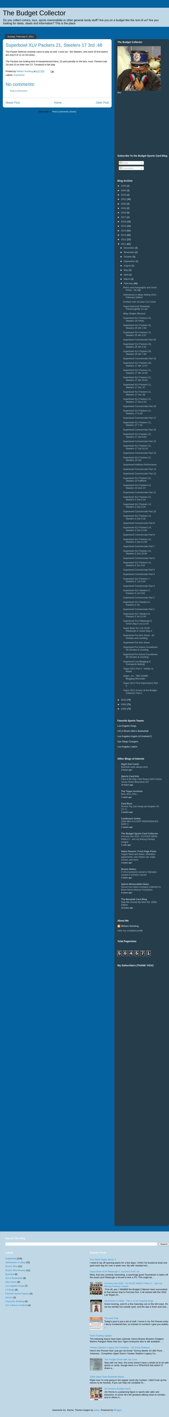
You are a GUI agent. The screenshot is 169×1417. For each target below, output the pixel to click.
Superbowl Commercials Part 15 (139, 441)
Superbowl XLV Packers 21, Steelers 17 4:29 (137, 412)
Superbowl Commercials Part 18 (139, 406)
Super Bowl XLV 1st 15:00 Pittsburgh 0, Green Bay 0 (137, 629)
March (127, 279)
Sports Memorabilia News (135, 884)
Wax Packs (11, 1282)
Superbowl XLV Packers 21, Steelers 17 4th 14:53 (137, 371)
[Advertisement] (155, 1057)
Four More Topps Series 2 (103, 1259)
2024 (124, 190)
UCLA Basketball (14, 1278)
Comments (126, 168)
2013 (124, 235)
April (126, 274)
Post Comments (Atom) (64, 111)
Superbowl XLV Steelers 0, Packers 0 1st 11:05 (136, 615)
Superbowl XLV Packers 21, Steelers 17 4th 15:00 (137, 378)
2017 (124, 217)
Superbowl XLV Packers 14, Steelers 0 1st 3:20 (137, 564)
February (129, 283)
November (129, 252)
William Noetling (130, 926)
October (128, 256)
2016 (124, 221)
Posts (124, 163)
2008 (124, 708)
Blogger (117, 1410)
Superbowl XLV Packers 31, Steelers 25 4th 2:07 (137, 334)
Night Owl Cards (130, 764)
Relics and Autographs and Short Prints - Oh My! (140, 289)
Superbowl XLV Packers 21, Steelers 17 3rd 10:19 (137, 447)
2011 (124, 244)
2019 (124, 208)
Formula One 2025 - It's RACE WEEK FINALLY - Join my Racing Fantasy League (139, 839)
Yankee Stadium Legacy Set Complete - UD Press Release (120, 1347)
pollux (97, 1410)
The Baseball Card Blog (134, 899)
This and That (111, 1318)
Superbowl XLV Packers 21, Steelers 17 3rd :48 (137, 393)
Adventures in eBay (15, 1262)
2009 (124, 704)
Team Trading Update (101, 1335)
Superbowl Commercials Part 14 (139, 453)
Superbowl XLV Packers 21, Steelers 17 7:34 (137, 424)
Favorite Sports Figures (17, 1293)
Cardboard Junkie (131, 818)
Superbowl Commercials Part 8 (139, 534)
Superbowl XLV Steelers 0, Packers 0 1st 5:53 (136, 591)
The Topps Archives (132, 791)
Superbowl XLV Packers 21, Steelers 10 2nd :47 (137, 486)
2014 (124, 230)
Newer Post (13, 102)
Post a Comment (18, 91)
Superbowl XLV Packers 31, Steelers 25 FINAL (137, 319)
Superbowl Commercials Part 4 (139, 574)
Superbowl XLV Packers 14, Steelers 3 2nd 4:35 (137, 517)
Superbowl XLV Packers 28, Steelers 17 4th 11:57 (137, 364)
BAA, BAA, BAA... (129, 794)
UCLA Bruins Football (16, 1305)
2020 (124, 203)
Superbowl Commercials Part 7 (139, 546)
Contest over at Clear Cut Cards (139, 301)
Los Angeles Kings (14, 1285)
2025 (124, 185)
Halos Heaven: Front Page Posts (138, 851)
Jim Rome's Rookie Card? (117, 1388)
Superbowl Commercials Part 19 (139, 358)
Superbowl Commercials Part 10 (139, 511)
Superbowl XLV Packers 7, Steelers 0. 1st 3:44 (136, 580)
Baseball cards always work (134, 767)
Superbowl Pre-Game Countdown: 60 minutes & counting (140, 655)
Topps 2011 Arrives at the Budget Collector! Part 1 (140, 691)
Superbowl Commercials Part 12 (139, 473)
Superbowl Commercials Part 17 (139, 418)
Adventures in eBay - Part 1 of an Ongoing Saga (128, 1300)
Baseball (9, 1274)
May (126, 270)
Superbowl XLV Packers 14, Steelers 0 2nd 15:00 (137, 552)
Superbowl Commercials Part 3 (139, 586)
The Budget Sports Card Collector (139, 833)
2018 (124, 212)
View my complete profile (130, 930)
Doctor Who (11, 1266)
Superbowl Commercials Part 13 (139, 469)
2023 (124, 194)
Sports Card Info (130, 776)
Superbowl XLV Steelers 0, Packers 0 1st (136, 603)
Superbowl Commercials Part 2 (139, 597)
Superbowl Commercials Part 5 (139, 569)
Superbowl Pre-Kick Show (136, 642)
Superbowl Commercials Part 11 (139, 492)
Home (58, 102)
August (128, 265)
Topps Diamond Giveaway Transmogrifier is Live (136, 307)
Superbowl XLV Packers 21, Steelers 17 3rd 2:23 (137, 400)
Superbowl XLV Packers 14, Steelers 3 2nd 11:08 (137, 529)
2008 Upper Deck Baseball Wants (107, 1376)
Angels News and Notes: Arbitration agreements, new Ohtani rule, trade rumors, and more (138, 857)
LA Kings (9, 1289)
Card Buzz (126, 803)
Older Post (102, 102)
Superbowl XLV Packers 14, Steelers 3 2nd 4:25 (137, 505)
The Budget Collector (34, 13)
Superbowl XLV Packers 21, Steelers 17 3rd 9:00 (137, 435)
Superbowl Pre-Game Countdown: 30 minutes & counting (140, 648)
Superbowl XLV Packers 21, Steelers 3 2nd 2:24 (137, 498)
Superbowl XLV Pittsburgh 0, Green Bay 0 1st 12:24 (137, 622)
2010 (124, 699)
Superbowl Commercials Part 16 (139, 429)
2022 (124, 199)
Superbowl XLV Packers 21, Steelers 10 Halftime (137, 479)
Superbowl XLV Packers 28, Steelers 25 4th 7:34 (137, 352)
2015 (124, 226)
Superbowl (19, 75)
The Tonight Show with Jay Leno (120, 1359)
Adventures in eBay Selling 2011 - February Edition (140, 296)
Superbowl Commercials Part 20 (139, 339)
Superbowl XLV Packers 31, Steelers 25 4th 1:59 (137, 326)
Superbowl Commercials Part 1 (139, 609)
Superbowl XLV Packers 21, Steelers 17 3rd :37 (137, 386)
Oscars (8, 1297)
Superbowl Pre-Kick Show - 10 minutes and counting (138, 636)
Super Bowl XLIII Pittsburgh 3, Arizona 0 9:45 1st (114, 1271)
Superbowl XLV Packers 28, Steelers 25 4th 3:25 (137, 345)
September (130, 261)
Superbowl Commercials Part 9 (139, 523)
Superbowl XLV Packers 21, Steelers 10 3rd (137, 459)
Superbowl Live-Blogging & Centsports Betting (137, 663)
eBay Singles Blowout (134, 313)
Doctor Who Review (15, 1270)
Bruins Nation (128, 869)
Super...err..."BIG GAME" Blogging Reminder (135, 677)
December (129, 248)
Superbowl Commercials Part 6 (139, 558)
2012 (124, 239)
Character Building (14, 1301)
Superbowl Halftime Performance (140, 464)
